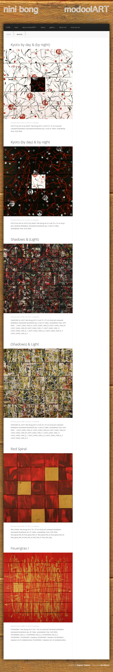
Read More (63, 134)
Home (9, 34)
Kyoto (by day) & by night (30, 142)
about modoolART (29, 27)
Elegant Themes (83, 665)
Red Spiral (19, 448)
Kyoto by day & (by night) (30, 44)
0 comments (35, 123)
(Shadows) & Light (25, 344)
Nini (18, 123)
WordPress (104, 665)
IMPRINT (106, 20)
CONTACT (98, 20)
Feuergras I (20, 548)
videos (43, 27)
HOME (90, 20)
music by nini (75, 27)
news (16, 27)
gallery (52, 27)
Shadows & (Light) (25, 239)
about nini (62, 27)
